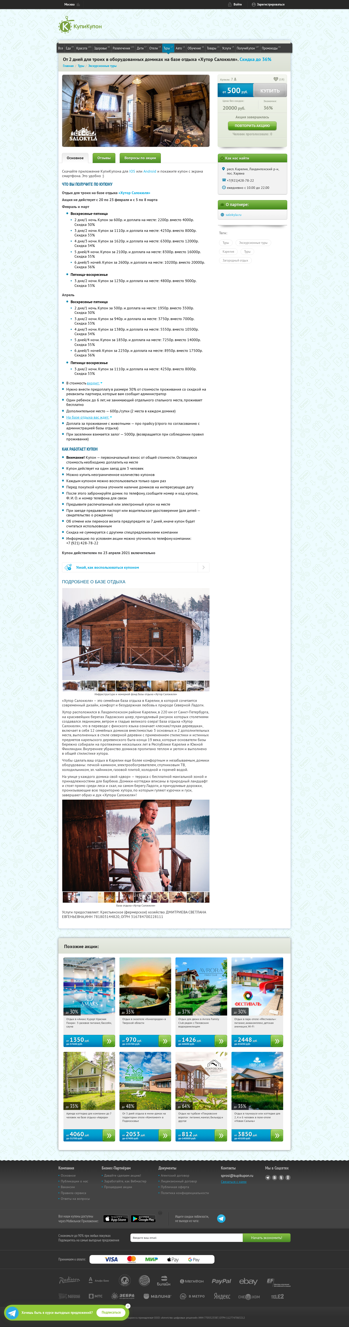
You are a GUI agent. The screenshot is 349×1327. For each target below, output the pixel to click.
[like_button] (276, 79)
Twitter (281, 1177)
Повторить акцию (252, 125)
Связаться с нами (234, 1182)
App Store (115, 1219)
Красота (83, 47)
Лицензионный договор (179, 1181)
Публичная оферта (175, 1187)
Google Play (143, 1219)
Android (150, 171)
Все (60, 48)
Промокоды (271, 47)
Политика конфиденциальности (185, 1193)
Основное (75, 157)
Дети (142, 47)
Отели (155, 47)
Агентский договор (175, 1175)
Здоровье (102, 47)
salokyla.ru (234, 215)
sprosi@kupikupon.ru (237, 1175)
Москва (69, 4)
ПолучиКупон (248, 47)
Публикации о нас (74, 1181)
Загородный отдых (235, 260)
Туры (168, 47)
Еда (70, 47)
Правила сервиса (73, 1193)
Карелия (228, 251)
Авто (180, 47)
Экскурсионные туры (253, 243)
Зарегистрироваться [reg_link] (271, 4)
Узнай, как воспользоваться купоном (107, 567)
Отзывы (104, 157)
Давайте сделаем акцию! (122, 1175)
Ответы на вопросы (75, 1198)
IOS (132, 171)
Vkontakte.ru (274, 1177)
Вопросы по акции (140, 157)
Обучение (196, 47)
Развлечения (123, 47)
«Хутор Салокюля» (134, 192)
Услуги (228, 47)
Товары (213, 47)
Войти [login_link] (238, 4)
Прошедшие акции (118, 1187)
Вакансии (68, 1187)
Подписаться (111, 1312)
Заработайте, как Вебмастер (125, 1181)
